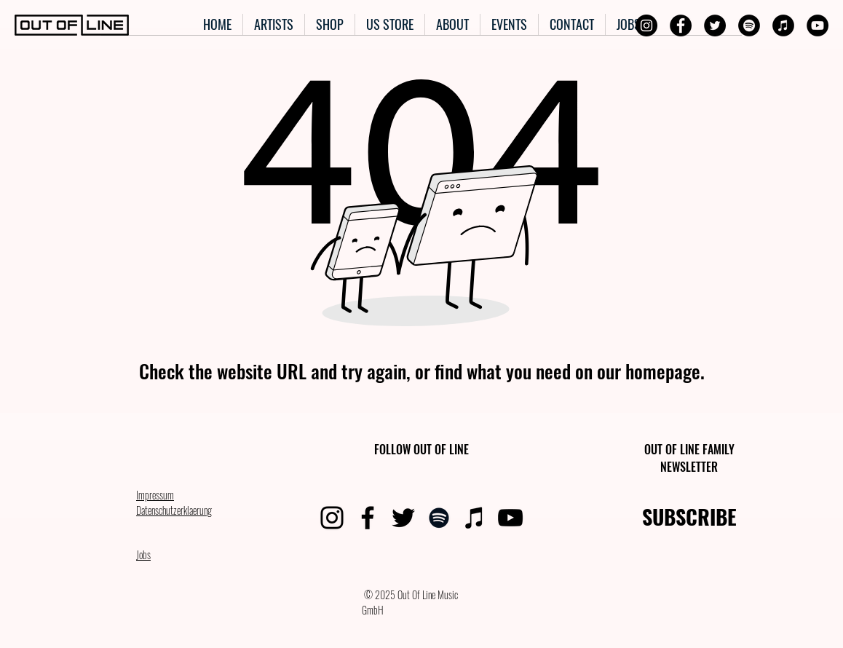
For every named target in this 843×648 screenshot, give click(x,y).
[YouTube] (817, 25)
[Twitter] (715, 25)
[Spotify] (749, 25)
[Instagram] (646, 25)
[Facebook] (681, 25)
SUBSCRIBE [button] (689, 517)
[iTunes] (783, 25)
